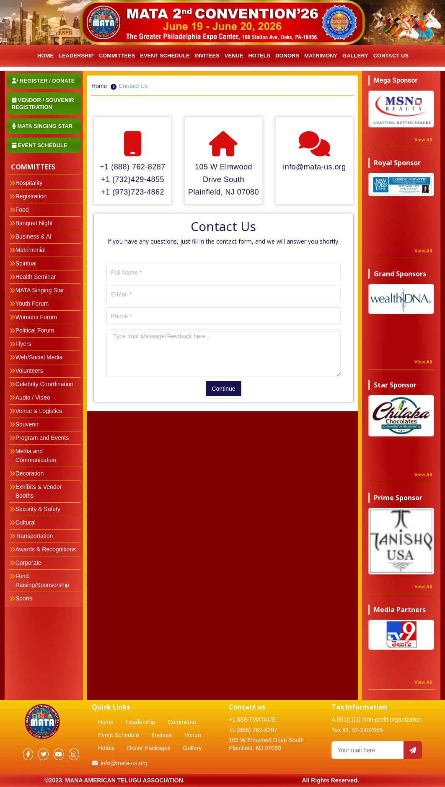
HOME (45, 55)
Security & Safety (38, 509)
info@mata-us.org (314, 167)
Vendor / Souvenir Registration (43, 103)
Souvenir (27, 424)
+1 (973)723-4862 (132, 192)
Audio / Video (33, 397)
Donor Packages (149, 748)
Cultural (26, 522)
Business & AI (34, 236)
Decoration (30, 473)
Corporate (28, 562)
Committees (117, 55)
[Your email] (367, 750)
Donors (287, 55)
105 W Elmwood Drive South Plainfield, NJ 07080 (223, 179)
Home (99, 86)
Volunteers (29, 370)
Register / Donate (43, 81)
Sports (24, 598)
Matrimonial (31, 250)
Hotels (259, 55)
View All (423, 139)
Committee (182, 722)
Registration (31, 196)
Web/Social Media (39, 357)
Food (22, 209)
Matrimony (320, 55)
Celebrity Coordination (45, 384)
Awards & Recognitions (46, 549)
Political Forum (35, 330)
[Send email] (413, 750)
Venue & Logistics (39, 411)
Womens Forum (36, 317)
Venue (234, 55)
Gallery (355, 55)
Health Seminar (36, 276)
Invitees (162, 735)
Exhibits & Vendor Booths (39, 491)
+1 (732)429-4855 (132, 179)
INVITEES (207, 55)
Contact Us (391, 55)
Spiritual (26, 263)
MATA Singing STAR (42, 126)
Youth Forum (32, 303)
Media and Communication (36, 455)
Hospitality (29, 182)
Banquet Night (34, 223)
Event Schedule (164, 55)
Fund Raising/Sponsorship (42, 580)
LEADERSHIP (76, 55)
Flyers (23, 343)
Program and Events (42, 437)
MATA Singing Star (40, 290)
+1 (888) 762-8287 (132, 167)
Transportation (34, 535)
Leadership (140, 722)
